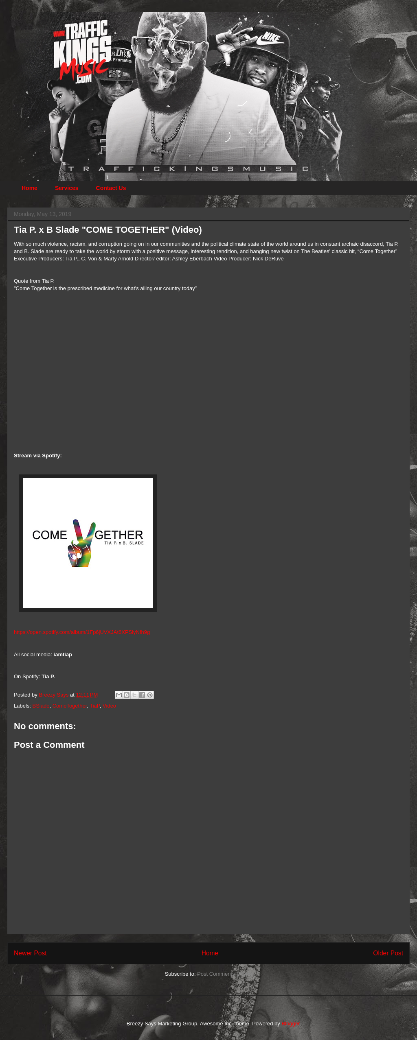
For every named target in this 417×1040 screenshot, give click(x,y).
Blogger (290, 1023)
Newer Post (30, 953)
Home (29, 188)
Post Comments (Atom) (224, 974)
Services (67, 188)
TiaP (95, 706)
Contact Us (111, 188)
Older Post (388, 953)
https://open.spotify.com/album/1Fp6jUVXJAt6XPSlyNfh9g (82, 632)
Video (109, 706)
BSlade (41, 706)
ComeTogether (70, 706)
